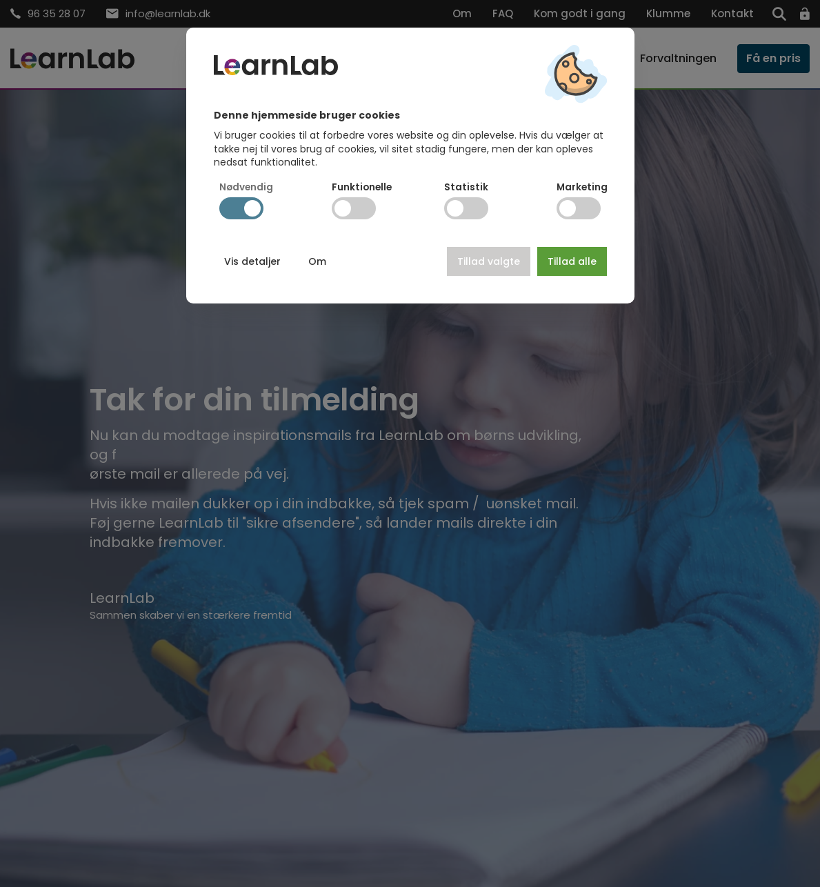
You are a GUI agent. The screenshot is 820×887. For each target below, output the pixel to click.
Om (317, 261)
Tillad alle (572, 261)
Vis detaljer (252, 261)
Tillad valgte (488, 261)
